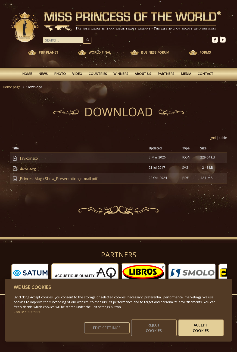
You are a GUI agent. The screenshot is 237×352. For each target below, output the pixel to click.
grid (213, 138)
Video (77, 73)
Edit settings (109, 328)
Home (27, 73)
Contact (205, 73)
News (43, 73)
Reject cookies (155, 328)
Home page (11, 87)
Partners (166, 73)
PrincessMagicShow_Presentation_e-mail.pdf (58, 178)
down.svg (28, 168)
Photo (60, 73)
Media (186, 73)
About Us (143, 73)
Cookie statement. (27, 312)
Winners (120, 73)
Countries (98, 73)
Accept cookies (201, 328)
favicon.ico (29, 158)
